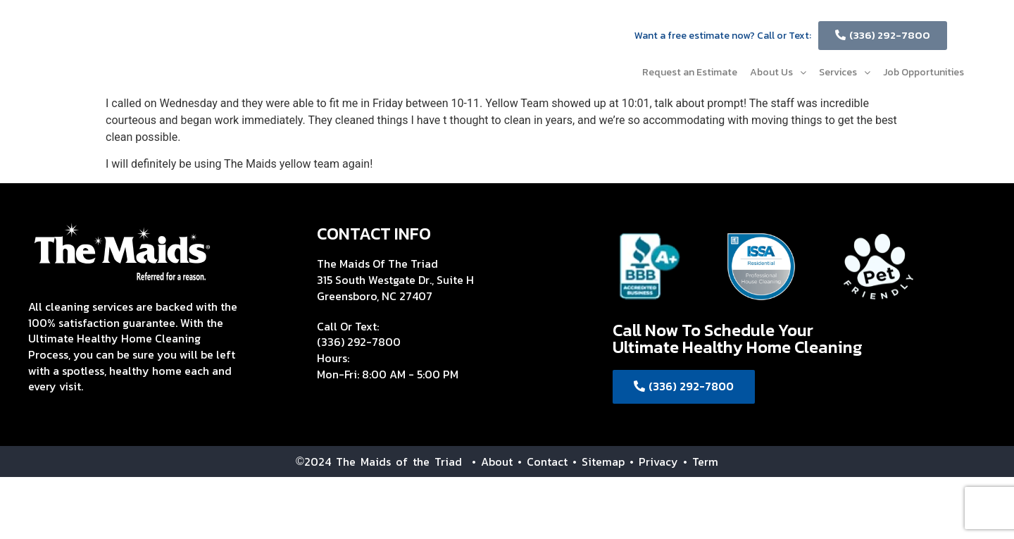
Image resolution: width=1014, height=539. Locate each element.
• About (487, 461)
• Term (700, 461)
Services (844, 72)
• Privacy (656, 461)
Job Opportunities (923, 72)
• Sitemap (599, 461)
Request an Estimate (689, 72)
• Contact (543, 461)
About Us (778, 72)
